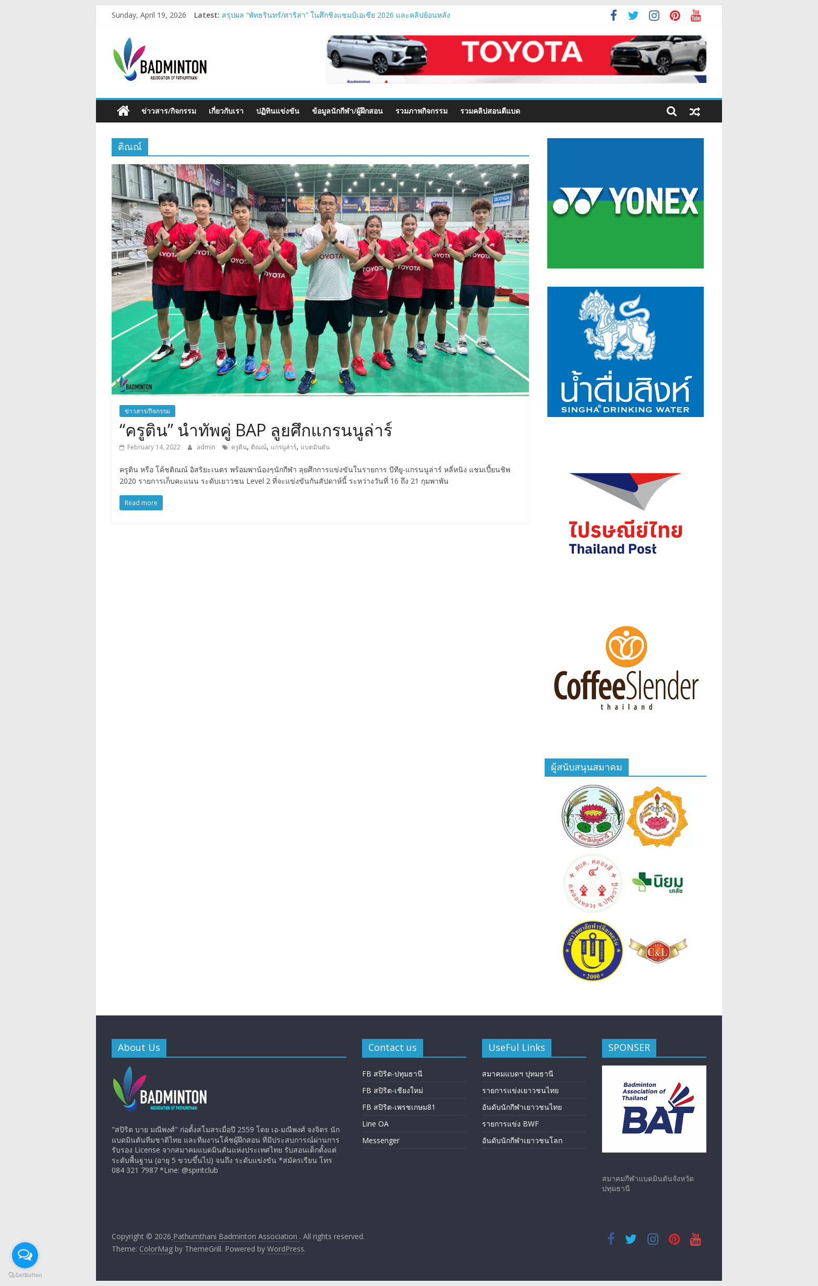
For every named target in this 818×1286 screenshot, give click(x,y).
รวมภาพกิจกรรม (421, 111)
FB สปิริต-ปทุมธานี (392, 1074)
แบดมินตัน (315, 447)
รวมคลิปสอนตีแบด (490, 111)
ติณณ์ (259, 447)
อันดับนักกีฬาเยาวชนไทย (522, 1107)
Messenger (381, 1140)
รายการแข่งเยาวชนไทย (520, 1090)
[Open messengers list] (25, 1255)
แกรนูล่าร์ (283, 447)
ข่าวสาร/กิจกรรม (168, 111)
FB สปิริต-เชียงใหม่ (392, 1090)
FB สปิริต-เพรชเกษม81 (399, 1107)
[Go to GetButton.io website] (25, 1275)
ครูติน (239, 447)
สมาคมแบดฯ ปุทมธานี (518, 1074)
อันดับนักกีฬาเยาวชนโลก (522, 1140)
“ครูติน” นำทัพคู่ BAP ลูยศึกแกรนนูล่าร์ (255, 430)
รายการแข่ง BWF (510, 1124)
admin (207, 447)
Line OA (375, 1124)
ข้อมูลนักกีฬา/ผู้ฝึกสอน (347, 111)
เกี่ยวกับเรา (226, 111)
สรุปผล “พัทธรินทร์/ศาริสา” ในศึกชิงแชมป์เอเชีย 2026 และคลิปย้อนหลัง (336, 15)
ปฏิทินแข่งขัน (277, 111)
